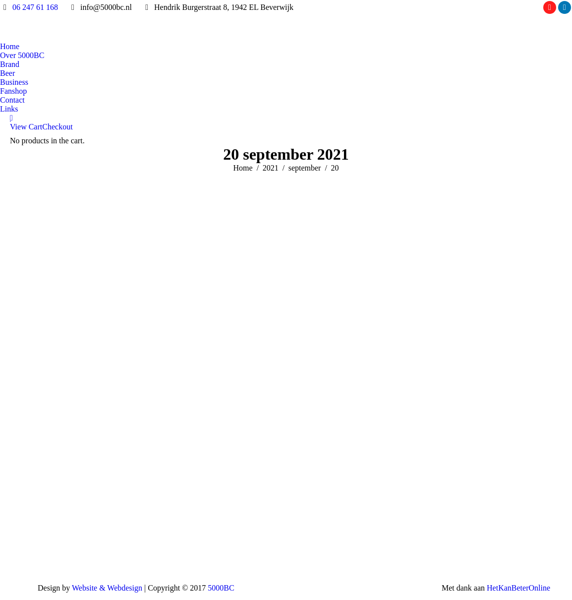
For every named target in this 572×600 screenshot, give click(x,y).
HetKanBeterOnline (518, 588)
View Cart (26, 126)
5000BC (221, 588)
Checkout (57, 126)
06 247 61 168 (35, 7)
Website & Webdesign (107, 588)
